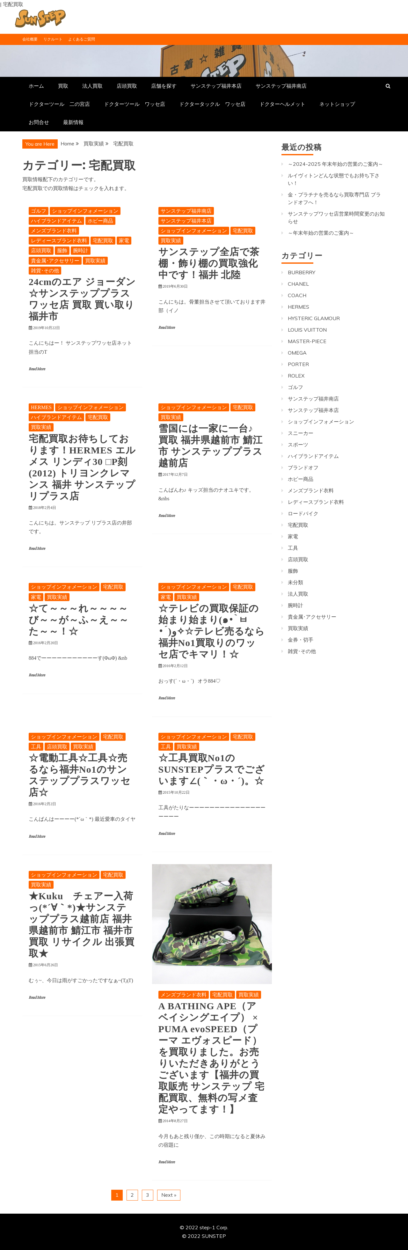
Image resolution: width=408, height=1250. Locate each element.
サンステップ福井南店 (281, 86)
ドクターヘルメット (282, 104)
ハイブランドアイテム (56, 221)
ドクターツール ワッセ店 (134, 104)
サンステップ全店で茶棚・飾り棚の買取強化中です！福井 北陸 (208, 263)
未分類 (295, 582)
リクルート (52, 39)
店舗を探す (164, 86)
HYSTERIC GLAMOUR (314, 318)
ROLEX (296, 375)
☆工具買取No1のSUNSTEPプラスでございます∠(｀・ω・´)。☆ (211, 769)
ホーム (36, 86)
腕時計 (80, 250)
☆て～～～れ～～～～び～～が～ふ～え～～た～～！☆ (79, 619)
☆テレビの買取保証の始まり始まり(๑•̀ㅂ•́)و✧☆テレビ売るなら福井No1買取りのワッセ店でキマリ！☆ (211, 631)
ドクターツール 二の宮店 (59, 104)
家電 (124, 240)
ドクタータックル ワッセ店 (212, 104)
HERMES (41, 407)
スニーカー (300, 433)
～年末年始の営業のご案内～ (321, 233)
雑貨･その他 (45, 270)
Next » (168, 1195)
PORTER (298, 364)
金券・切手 (300, 639)
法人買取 (92, 86)
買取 (63, 86)
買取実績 (95, 260)
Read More (37, 369)
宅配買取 (103, 240)
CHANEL (298, 284)
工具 (36, 746)
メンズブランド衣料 (54, 230)
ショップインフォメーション (85, 211)
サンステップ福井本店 (216, 86)
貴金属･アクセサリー (55, 260)
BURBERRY (301, 272)
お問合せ (39, 122)
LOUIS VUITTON (307, 330)
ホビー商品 (100, 221)
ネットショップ (337, 104)
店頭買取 (127, 86)
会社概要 (30, 39)
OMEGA (297, 352)
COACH (297, 295)
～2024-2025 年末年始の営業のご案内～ (335, 164)
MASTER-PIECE (307, 341)
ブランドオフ (303, 467)
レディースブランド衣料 (59, 240)
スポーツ (298, 444)
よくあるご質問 (81, 39)
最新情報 (73, 122)
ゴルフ (38, 211)
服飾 (62, 250)
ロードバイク (303, 513)
